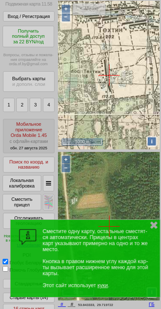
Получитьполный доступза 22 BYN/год (28, 36)
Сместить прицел (21, 202)
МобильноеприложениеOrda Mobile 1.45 (28, 135)
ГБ (152, 304)
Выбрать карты (28, 81)
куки (102, 285)
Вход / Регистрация (29, 16)
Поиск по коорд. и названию (28, 164)
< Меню (89, 9)
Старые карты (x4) (28, 297)
